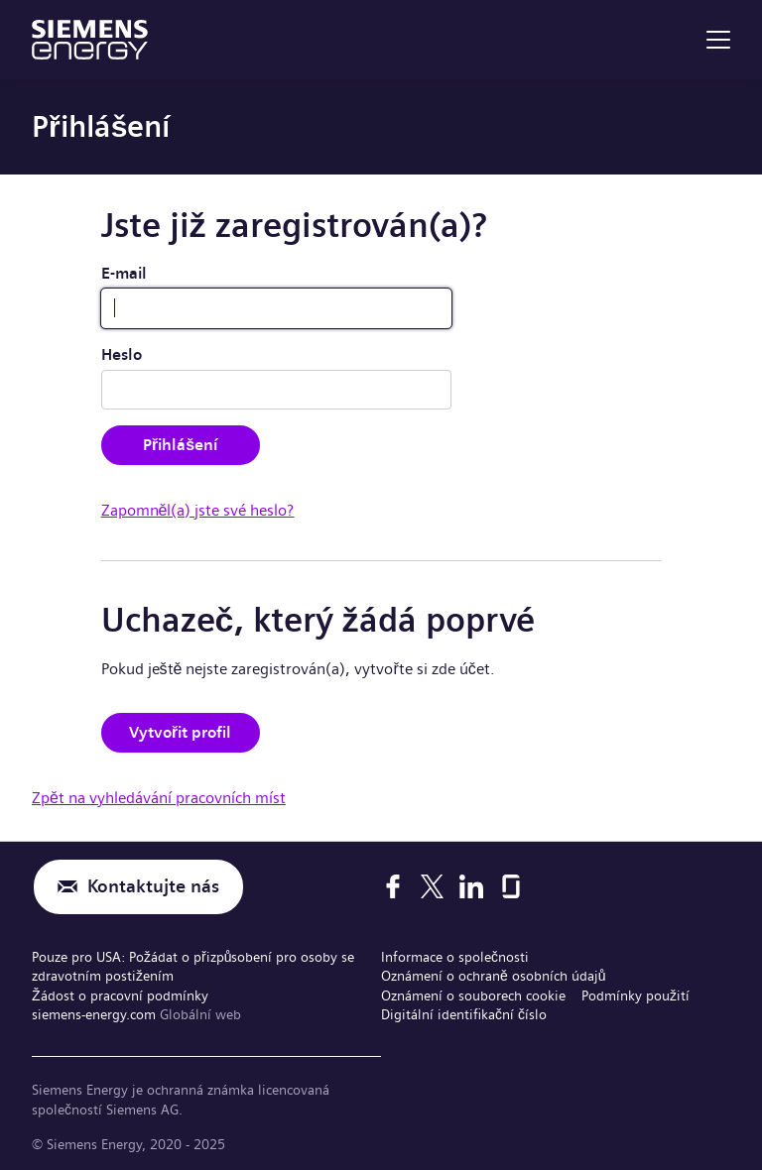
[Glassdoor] (511, 886)
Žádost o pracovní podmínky (120, 995)
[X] (432, 886)
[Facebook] (393, 886)
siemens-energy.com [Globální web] (96, 1014)
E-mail (124, 273)
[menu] (718, 39)
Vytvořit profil (180, 732)
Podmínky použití (635, 995)
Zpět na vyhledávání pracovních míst (159, 797)
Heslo (121, 354)
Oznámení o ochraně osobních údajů (493, 976)
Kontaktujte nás (153, 887)
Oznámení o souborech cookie (473, 995)
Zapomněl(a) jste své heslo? (198, 510)
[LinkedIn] (471, 886)
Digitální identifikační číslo (464, 1014)
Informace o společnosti (455, 957)
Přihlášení (180, 444)
